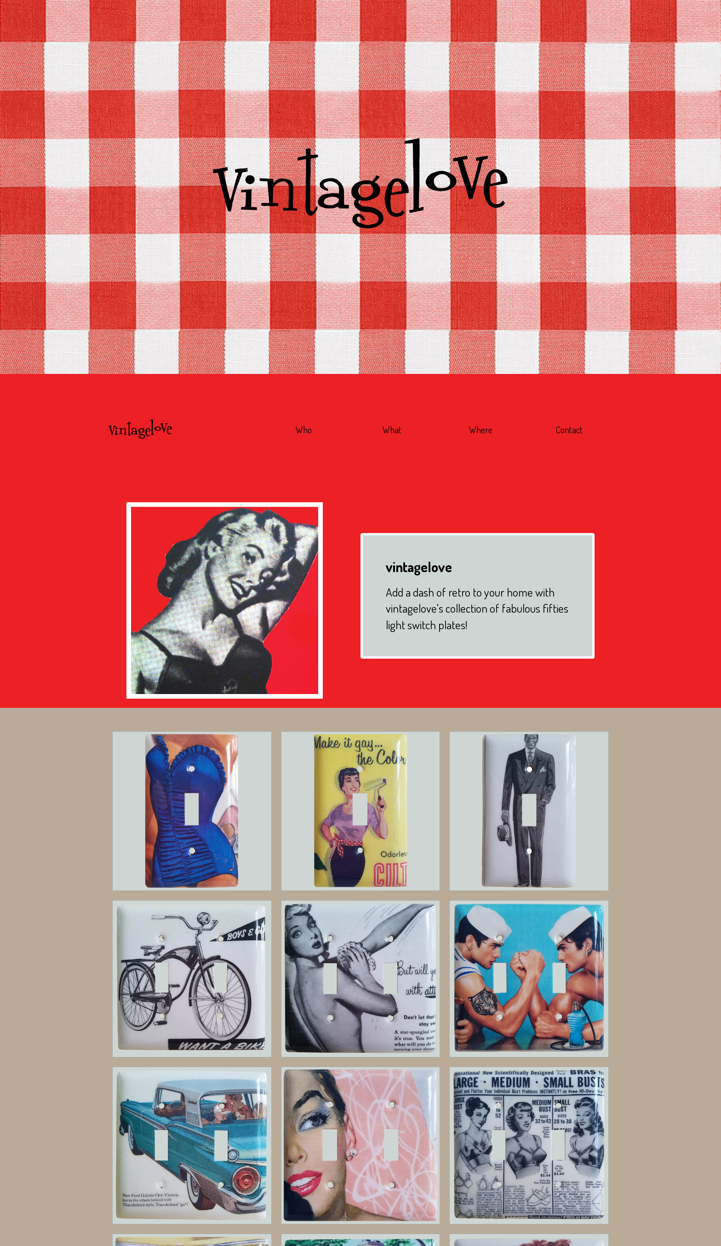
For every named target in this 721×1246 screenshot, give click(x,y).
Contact (569, 430)
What (392, 430)
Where (480, 430)
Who (304, 430)
